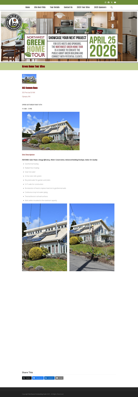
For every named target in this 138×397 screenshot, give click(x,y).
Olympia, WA (26, 96)
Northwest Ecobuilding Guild (37, 394)
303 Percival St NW (28, 92)
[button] (112, 7)
